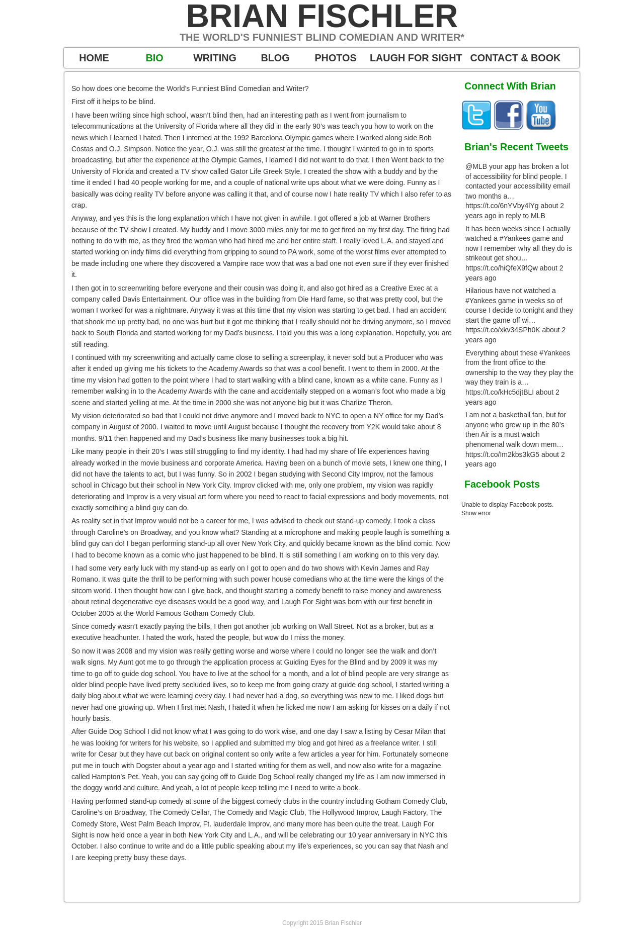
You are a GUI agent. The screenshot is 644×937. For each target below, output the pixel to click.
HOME (94, 57)
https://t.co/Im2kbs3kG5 (502, 454)
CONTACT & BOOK (515, 57)
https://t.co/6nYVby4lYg (502, 206)
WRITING (214, 57)
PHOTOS (335, 57)
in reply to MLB (521, 216)
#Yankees (515, 238)
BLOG (275, 57)
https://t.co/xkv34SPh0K (502, 330)
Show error (476, 513)
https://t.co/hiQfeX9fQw (501, 268)
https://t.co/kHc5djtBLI (499, 392)
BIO (154, 57)
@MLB (476, 166)
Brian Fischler (322, 16)
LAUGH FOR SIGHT (416, 57)
